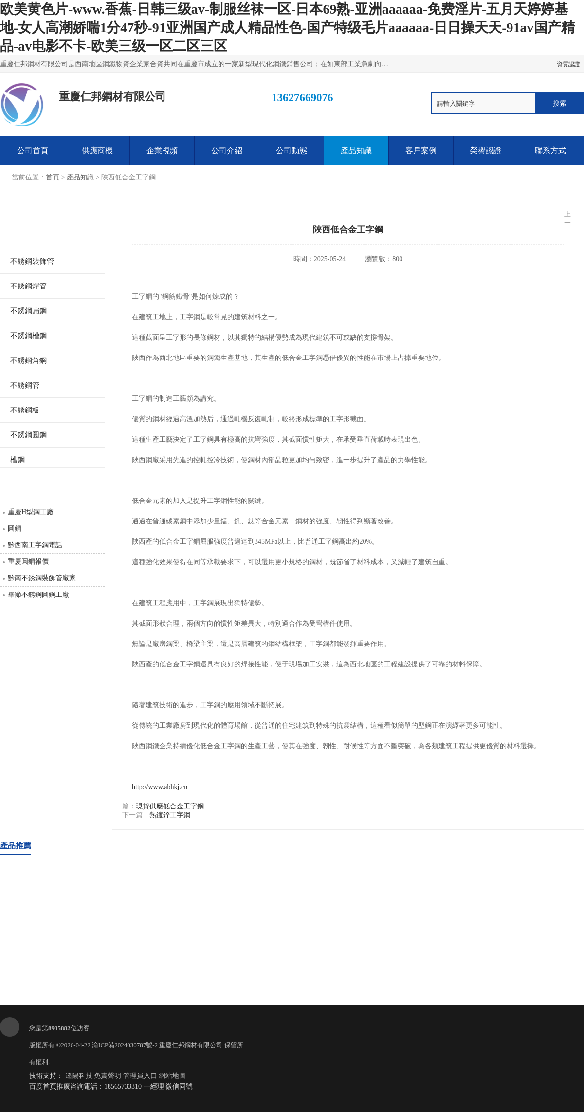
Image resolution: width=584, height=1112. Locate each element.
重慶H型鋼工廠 (31, 512)
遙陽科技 (78, 1075)
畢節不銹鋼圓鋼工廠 (38, 594)
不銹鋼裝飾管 (32, 261)
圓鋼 (14, 528)
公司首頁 (32, 150)
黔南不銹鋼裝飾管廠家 (42, 578)
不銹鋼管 (24, 385)
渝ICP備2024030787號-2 (125, 1045)
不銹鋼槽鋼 (28, 336)
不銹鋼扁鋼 (28, 311)
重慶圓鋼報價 (28, 561)
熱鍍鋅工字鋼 (169, 815)
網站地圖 (172, 1075)
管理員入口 (140, 1075)
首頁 (52, 177)
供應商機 (97, 150)
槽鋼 (17, 460)
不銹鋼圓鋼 (28, 435)
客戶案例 (421, 150)
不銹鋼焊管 (28, 286)
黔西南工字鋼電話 (35, 545)
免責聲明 (107, 1075)
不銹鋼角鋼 (28, 360)
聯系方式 (550, 150)
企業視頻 (162, 150)
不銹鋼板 (24, 410)
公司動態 (291, 150)
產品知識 (356, 150)
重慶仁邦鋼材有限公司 (190, 1045)
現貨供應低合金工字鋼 (170, 806)
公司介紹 (226, 150)
